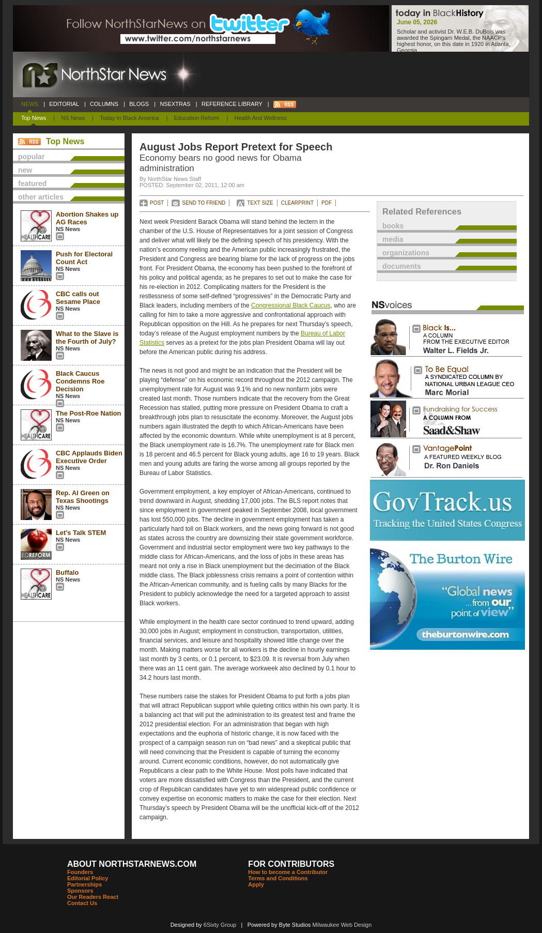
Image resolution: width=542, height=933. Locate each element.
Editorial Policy (87, 878)
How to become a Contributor (288, 872)
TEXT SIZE (260, 203)
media (392, 239)
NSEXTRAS (175, 104)
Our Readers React (92, 897)
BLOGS (139, 104)
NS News (73, 118)
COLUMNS (104, 104)
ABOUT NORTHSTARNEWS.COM (131, 864)
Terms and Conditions (277, 878)
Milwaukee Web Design (342, 925)
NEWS (29, 104)
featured (32, 183)
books (393, 226)
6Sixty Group (220, 925)
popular (31, 156)
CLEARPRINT (297, 203)
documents (401, 266)
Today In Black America (129, 118)
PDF (326, 203)
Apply (256, 884)
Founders (80, 872)
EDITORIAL (64, 104)
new (25, 170)
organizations (405, 253)
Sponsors (80, 891)
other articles (41, 197)
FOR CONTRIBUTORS (291, 864)
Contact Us (82, 903)
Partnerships (84, 884)
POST (157, 203)
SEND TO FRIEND (203, 203)
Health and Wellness (261, 118)
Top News (33, 118)
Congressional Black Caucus (290, 305)
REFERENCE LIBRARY (232, 104)
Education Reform (196, 118)
